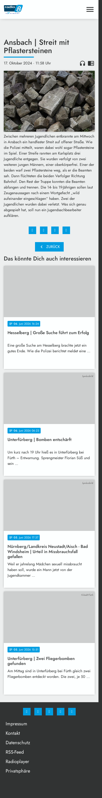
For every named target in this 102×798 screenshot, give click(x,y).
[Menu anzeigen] (90, 9)
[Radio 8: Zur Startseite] (26, 9)
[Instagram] (38, 711)
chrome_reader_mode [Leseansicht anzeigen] (91, 63)
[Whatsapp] (49, 711)
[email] (72, 711)
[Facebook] (27, 711)
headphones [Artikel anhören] (82, 63)
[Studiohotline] (60, 711)
